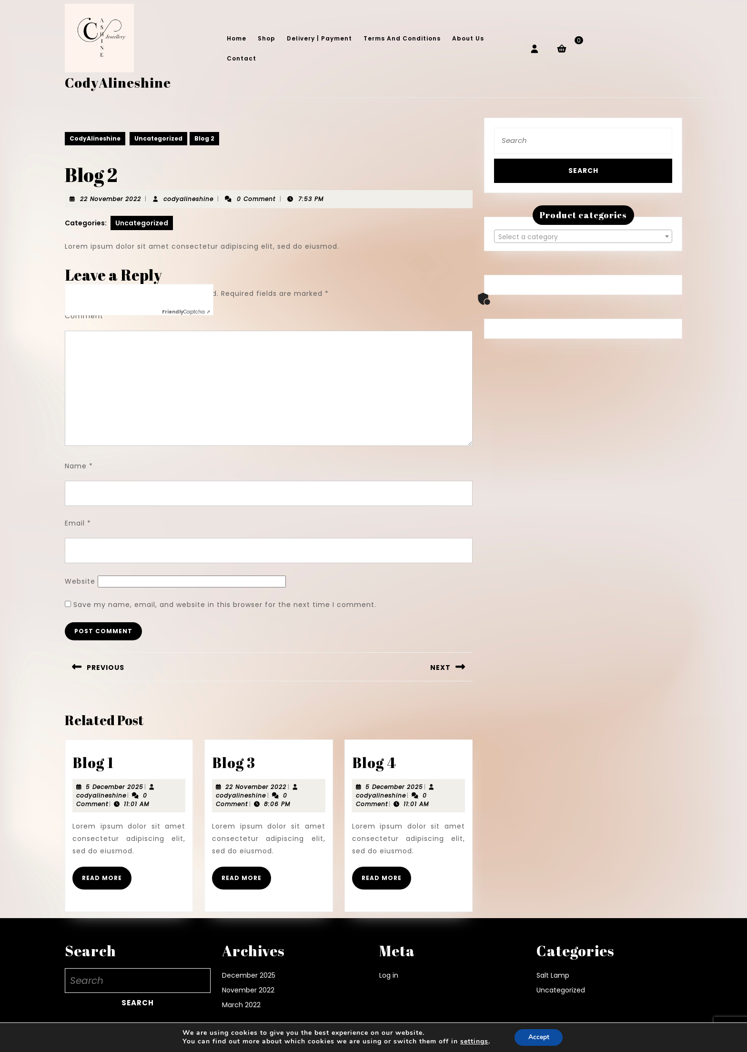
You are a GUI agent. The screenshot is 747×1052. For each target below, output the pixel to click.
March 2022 (241, 1005)
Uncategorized (158, 138)
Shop (266, 38)
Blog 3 (233, 762)
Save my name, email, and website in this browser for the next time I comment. (224, 604)
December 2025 (248, 975)
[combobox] (583, 236)
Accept (538, 1037)
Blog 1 (93, 762)
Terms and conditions (402, 38)
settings (473, 1041)
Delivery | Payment (319, 38)
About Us (468, 38)
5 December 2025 (114, 787)
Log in (388, 975)
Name (79, 466)
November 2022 (248, 990)
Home (236, 38)
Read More (106, 881)
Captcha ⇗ (186, 311)
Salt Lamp (552, 975)
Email (78, 523)
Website (80, 581)
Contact (241, 58)
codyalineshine (188, 199)
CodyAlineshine (118, 82)
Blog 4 (374, 762)
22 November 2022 (110, 199)
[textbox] (583, 236)
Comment (87, 316)
